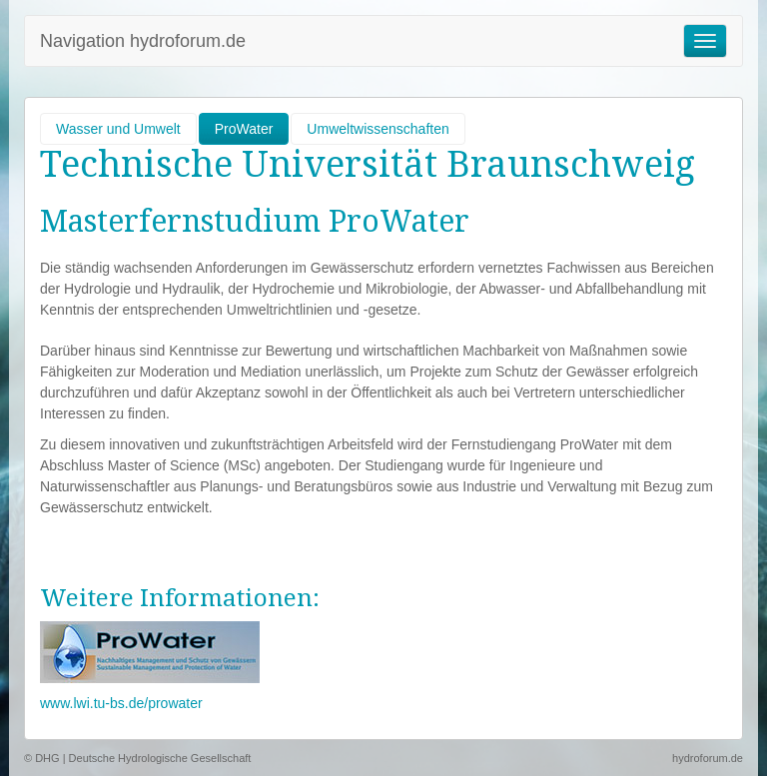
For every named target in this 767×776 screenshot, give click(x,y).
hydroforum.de (707, 758)
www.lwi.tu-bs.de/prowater (121, 703)
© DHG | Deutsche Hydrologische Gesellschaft (137, 758)
